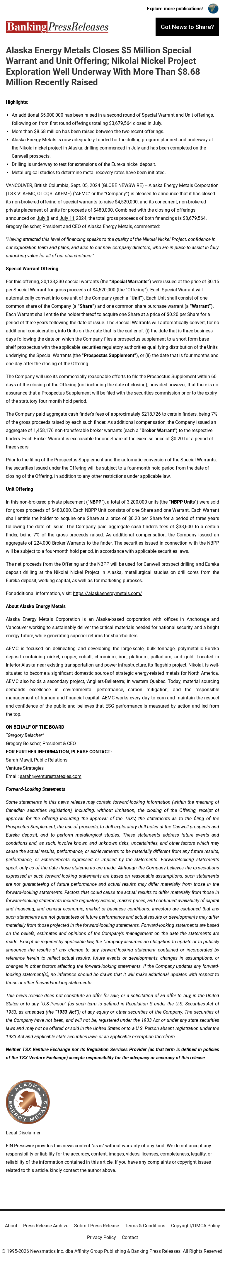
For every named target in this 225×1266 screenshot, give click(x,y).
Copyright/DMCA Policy (195, 1225)
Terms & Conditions (145, 1225)
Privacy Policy (101, 1237)
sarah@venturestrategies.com (50, 776)
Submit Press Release (96, 1225)
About (11, 1225)
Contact (130, 1237)
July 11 (67, 218)
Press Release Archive (45, 1225)
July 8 (43, 218)
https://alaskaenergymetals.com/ (107, 593)
